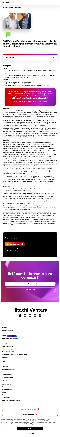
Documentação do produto (8, 369)
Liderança (4, 343)
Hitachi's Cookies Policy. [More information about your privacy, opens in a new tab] (27, 423)
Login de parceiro (6, 397)
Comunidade (5, 366)
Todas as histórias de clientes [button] (12, 7)
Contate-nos (5, 357)
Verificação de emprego (7, 377)
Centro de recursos (6, 387)
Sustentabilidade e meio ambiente (10, 333)
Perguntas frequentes (7, 372)
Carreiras (4, 335)
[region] (30, 427)
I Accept (30, 428)
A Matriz (4, 392)
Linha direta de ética (6, 374)
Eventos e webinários (7, 341)
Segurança (4, 380)
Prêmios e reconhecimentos (9, 351)
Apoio (3, 364)
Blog (3, 395)
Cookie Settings (30, 433)
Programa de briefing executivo (9, 349)
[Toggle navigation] (57, 2)
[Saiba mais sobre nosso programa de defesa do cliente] (11, 250)
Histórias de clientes (7, 389)
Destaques (10, 57)
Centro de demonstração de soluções (11, 400)
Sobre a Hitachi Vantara (7, 330)
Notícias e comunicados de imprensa (10, 338)
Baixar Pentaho (5, 403)
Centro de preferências (7, 346)
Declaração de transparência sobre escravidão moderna (15, 354)
